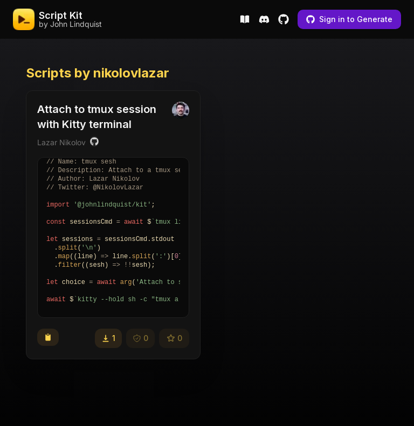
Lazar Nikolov (61, 142)
